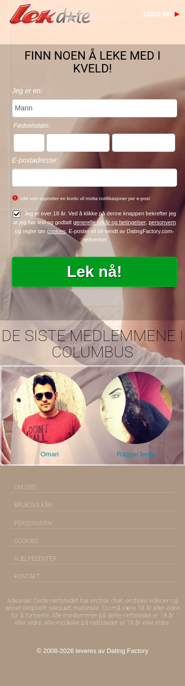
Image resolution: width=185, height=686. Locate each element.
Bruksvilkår (33, 505)
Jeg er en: (27, 91)
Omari (49, 454)
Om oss (25, 487)
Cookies (26, 541)
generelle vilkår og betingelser (109, 222)
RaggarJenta (136, 454)
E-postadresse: (35, 160)
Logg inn (158, 14)
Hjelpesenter (35, 558)
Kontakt (27, 576)
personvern (162, 222)
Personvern (33, 523)
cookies (56, 231)
